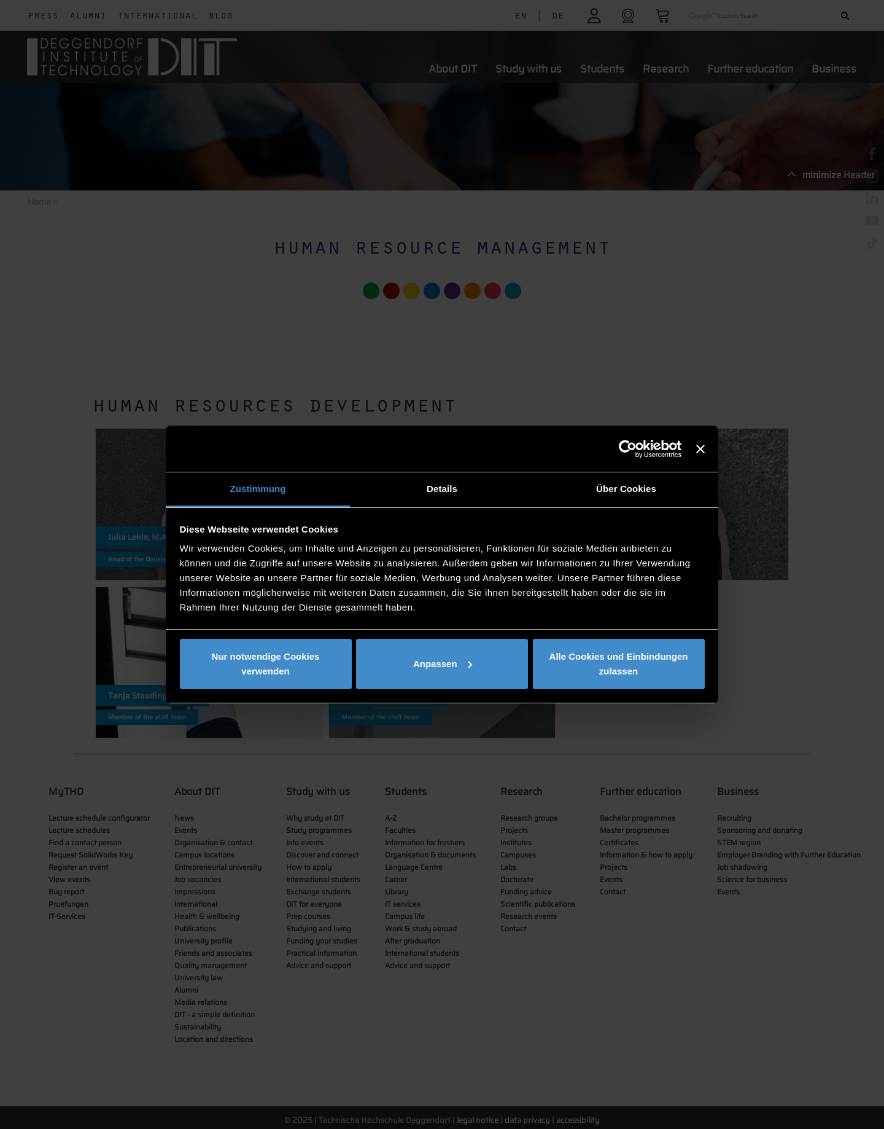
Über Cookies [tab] (626, 488)
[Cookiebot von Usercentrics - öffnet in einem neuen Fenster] (627, 449)
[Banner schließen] (700, 449)
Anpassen (442, 663)
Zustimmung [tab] (258, 488)
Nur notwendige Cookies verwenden (266, 663)
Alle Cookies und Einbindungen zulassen (618, 663)
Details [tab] (442, 488)
